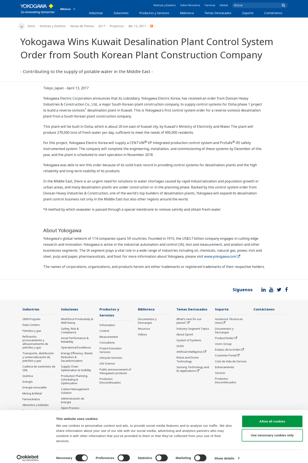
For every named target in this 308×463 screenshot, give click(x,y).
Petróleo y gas (31, 331)
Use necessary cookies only (272, 432)
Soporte (247, 13)
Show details (224, 454)
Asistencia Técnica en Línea (229, 321)
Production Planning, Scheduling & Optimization (74, 379)
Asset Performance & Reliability (75, 340)
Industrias (96, 13)
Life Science (107, 364)
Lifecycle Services (110, 358)
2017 (101, 26)
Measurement (108, 337)
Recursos (144, 329)
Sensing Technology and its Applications (192, 369)
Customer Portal (225, 356)
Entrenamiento (224, 367)
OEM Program (31, 319)
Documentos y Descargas (147, 321)
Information (107, 326)
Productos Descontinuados (110, 381)
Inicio (31, 26)
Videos (142, 335)
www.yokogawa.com (222, 256)
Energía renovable (34, 388)
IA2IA (180, 346)
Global (224, 5)
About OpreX (184, 335)
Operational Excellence (76, 348)
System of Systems (188, 340)
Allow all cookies (272, 417)
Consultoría (107, 343)
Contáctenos (273, 13)
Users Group (223, 344)
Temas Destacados (217, 13)
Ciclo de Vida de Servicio (231, 361)
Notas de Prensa (82, 26)
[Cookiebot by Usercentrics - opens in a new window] (27, 454)
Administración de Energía (72, 400)
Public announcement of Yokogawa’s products (115, 371)
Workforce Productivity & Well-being (77, 321)
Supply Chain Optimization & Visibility (76, 368)
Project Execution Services (110, 350)
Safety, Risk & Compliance (70, 330)
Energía (27, 382)
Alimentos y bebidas (35, 405)
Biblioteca (187, 13)
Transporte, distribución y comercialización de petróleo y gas (38, 357)
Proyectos (117, 26)
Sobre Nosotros (190, 5)
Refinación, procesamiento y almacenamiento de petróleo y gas (35, 342)
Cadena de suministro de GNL (38, 368)
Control (104, 331)
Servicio (220, 373)
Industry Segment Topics (192, 329)
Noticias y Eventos (165, 5)
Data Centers (31, 325)
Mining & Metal (32, 393)
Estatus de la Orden (228, 350)
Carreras (209, 5)
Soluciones (121, 13)
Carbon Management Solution (75, 391)
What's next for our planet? (188, 321)
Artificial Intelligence (189, 352)
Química (27, 376)
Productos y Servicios (154, 13)
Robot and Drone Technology (187, 359)
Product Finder (224, 338)
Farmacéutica (31, 399)
